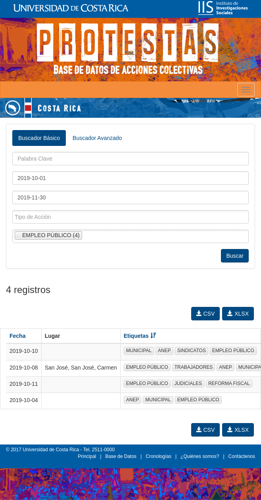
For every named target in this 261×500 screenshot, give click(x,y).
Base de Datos (120, 456)
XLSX (238, 313)
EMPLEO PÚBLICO (233, 350)
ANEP (164, 350)
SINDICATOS (191, 350)
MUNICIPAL (139, 350)
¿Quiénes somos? (199, 456)
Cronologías (158, 456)
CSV (205, 313)
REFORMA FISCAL (229, 383)
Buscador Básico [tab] (39, 138)
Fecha (17, 336)
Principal (87, 456)
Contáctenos (241, 456)
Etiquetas (140, 336)
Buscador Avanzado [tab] (97, 138)
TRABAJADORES (194, 367)
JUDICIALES (188, 383)
